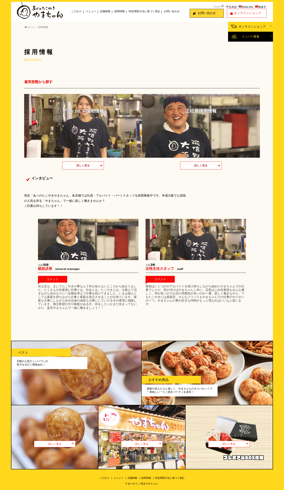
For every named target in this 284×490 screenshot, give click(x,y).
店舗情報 (105, 11)
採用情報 (119, 11)
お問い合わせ (172, 11)
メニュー (91, 11)
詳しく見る (83, 165)
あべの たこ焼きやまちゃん (143, 483)
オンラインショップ (247, 13)
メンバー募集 (250, 36)
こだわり (76, 11)
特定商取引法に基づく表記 (144, 11)
